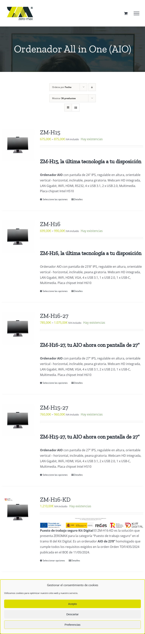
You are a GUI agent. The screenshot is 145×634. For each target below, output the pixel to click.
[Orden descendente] (92, 87)
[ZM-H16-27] (18, 328)
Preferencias (72, 624)
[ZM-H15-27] (18, 420)
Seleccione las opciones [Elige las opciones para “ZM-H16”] (55, 291)
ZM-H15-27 (54, 407)
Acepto (72, 603)
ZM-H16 (50, 224)
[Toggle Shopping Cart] (126, 13)
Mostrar (64, 98)
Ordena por (61, 87)
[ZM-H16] (18, 236)
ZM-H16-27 (54, 315)
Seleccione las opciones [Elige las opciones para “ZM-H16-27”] (55, 382)
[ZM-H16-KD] (18, 512)
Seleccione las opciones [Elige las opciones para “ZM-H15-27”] (55, 474)
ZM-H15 (50, 132)
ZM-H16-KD (55, 499)
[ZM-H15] (18, 144)
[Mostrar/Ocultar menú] (136, 13)
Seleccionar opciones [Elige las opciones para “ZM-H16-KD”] (54, 560)
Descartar (72, 614)
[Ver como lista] (75, 107)
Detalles (78, 199)
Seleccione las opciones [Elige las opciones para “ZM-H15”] (55, 199)
